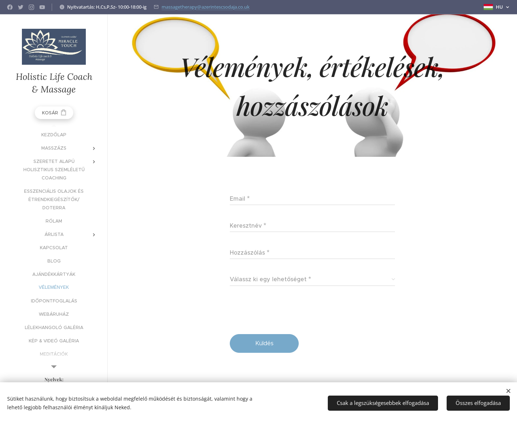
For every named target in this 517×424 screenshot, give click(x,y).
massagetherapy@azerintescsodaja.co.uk (206, 7)
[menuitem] (54, 135)
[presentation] (284, 311)
